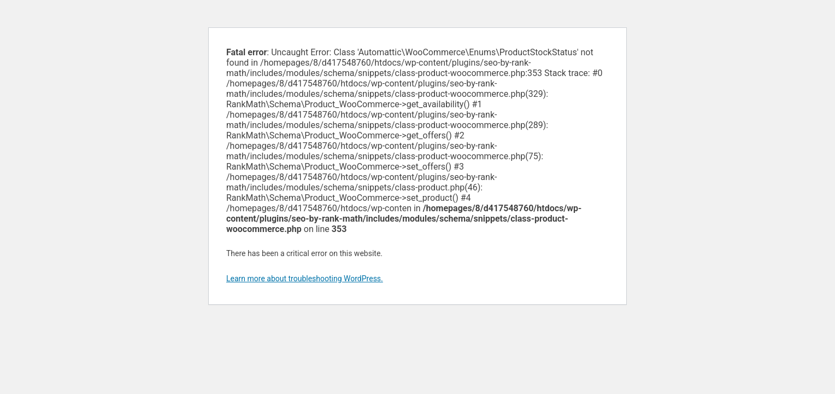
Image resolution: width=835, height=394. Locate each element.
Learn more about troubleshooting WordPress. (304, 278)
